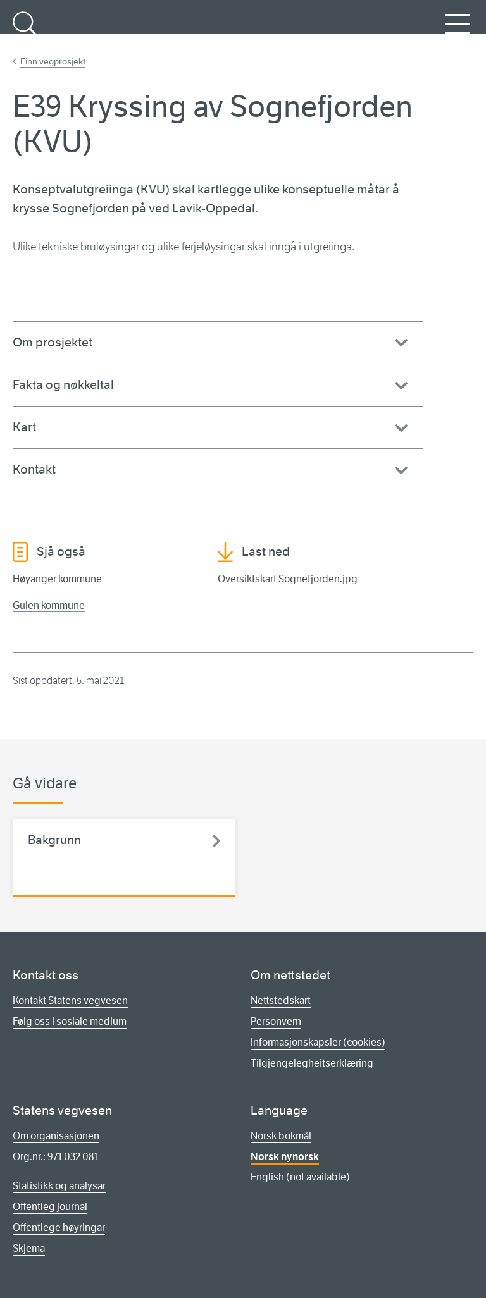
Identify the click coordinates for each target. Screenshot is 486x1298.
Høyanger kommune (57, 579)
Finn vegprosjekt (52, 61)
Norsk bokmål (281, 1136)
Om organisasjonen (56, 1136)
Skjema (29, 1248)
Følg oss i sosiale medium (70, 1021)
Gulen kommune (49, 605)
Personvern (276, 1021)
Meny (457, 31)
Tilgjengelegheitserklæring (312, 1063)
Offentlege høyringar (59, 1227)
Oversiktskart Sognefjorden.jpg (288, 579)
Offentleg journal (50, 1207)
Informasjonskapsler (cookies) (318, 1042)
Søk (25, 31)
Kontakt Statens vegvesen (70, 1001)
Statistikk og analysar (59, 1186)
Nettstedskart (281, 1001)
